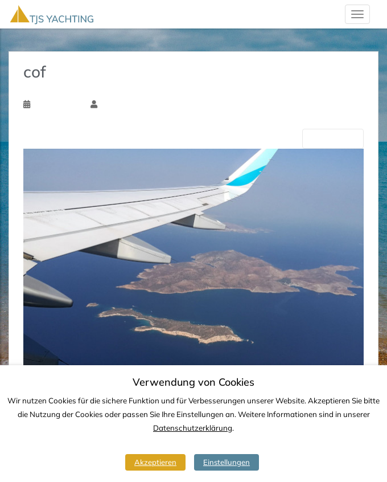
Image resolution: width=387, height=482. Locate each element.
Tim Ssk (113, 104)
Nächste (333, 138)
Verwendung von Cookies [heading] (193, 382)
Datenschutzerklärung (192, 427)
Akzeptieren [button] (155, 462)
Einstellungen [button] (226, 462)
